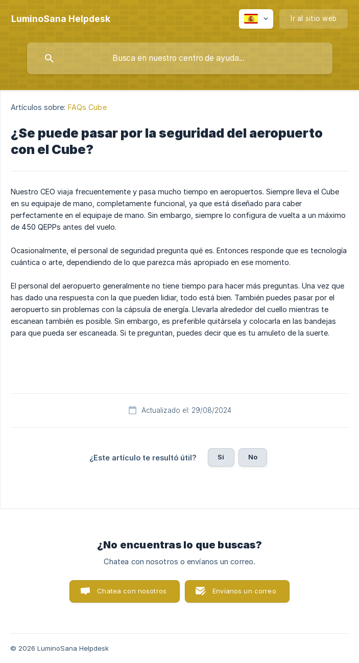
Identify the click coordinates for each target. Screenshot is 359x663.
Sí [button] (221, 457)
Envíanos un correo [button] (244, 591)
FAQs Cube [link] (87, 107)
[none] (60, 19)
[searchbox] (179, 58)
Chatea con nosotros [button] (131, 591)
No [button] (252, 457)
